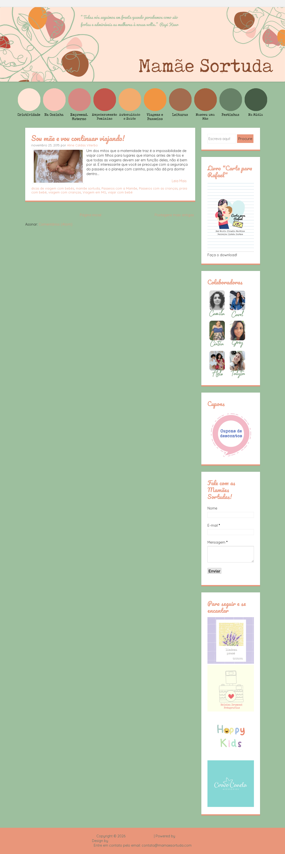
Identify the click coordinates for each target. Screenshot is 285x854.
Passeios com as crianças (158, 188)
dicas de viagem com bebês (52, 188)
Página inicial (90, 215)
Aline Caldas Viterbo (82, 145)
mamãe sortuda (88, 188)
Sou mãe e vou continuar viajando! (78, 138)
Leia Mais (179, 181)
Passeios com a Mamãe (119, 188)
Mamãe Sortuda (139, 836)
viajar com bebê (120, 192)
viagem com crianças (64, 192)
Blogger (182, 836)
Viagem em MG (94, 192)
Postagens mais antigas (174, 215)
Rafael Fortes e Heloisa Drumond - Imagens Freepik (151, 841)
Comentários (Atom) (55, 224)
